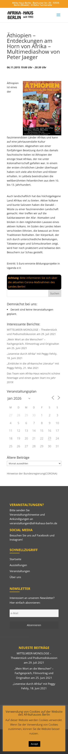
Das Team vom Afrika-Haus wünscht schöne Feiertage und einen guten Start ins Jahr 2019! (33, 378)
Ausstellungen (18, 565)
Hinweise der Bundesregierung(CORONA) (32, 473)
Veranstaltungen (20, 571)
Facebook (43, 535)
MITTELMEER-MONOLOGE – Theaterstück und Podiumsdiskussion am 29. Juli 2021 (34, 657)
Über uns (15, 577)
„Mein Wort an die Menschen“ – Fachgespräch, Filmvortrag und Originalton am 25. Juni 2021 (33, 344)
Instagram (16, 539)
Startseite (15, 559)
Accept (34, 743)
